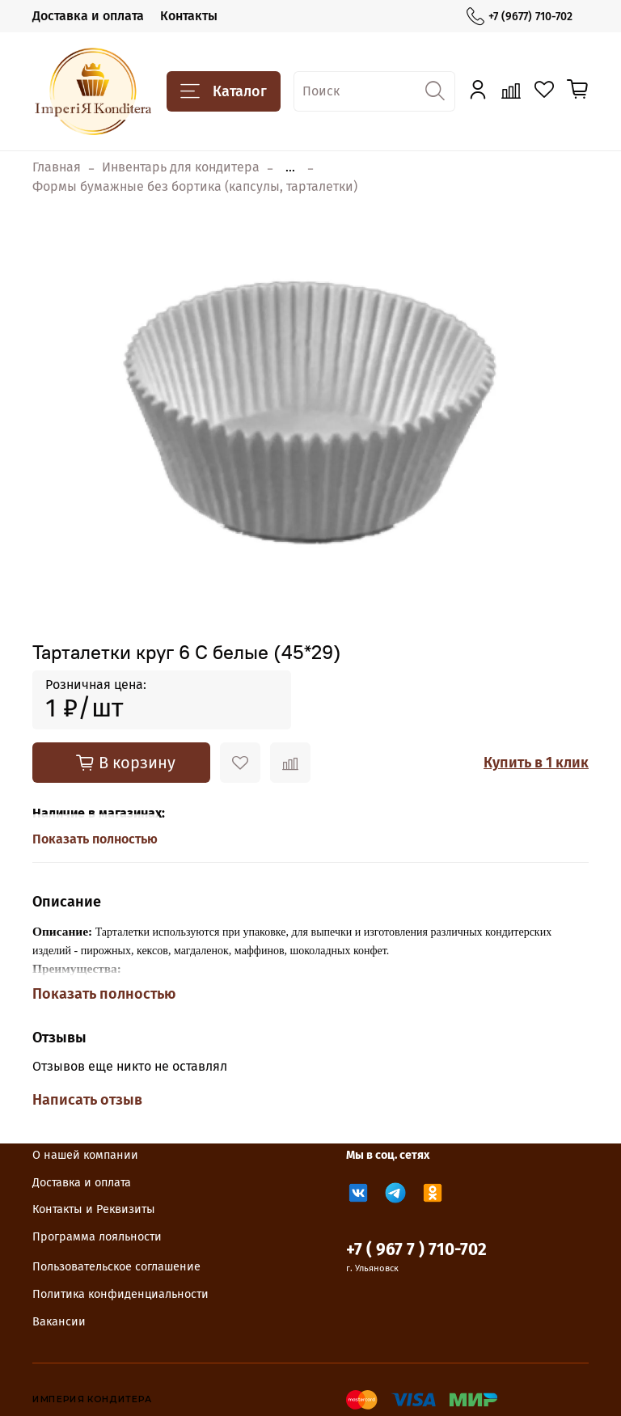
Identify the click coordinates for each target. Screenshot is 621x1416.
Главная (56, 167)
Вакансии (59, 1322)
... (290, 167)
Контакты (189, 15)
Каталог (223, 91)
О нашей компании (85, 1155)
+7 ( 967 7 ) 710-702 (416, 1250)
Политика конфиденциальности (120, 1294)
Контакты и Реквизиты (93, 1209)
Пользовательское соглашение (116, 1267)
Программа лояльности (97, 1237)
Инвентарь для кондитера (181, 167)
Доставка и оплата (88, 15)
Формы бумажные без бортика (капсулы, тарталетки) (194, 186)
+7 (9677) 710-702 (519, 16)
